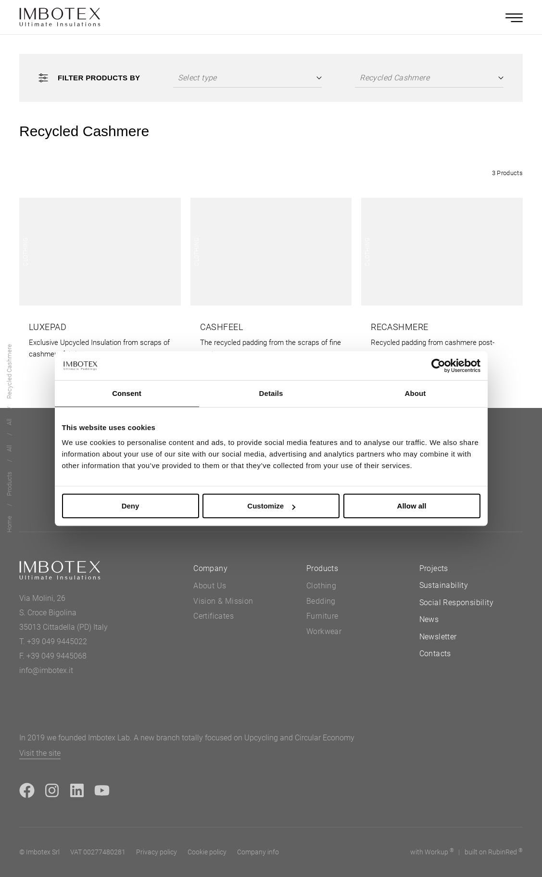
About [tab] (415, 393)
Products (9, 484)
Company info (258, 852)
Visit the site (40, 753)
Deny (130, 506)
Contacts (435, 653)
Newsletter (438, 636)
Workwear (323, 631)
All (9, 448)
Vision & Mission (223, 601)
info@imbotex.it (46, 670)
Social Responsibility (456, 602)
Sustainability (443, 585)
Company (210, 568)
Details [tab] (271, 393)
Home (9, 524)
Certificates (213, 616)
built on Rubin (494, 851)
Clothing (321, 585)
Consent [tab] (126, 393)
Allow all (412, 506)
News (429, 619)
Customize (271, 506)
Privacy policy (156, 852)
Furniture (322, 616)
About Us (209, 585)
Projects (433, 568)
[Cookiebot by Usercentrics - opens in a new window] (438, 365)
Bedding (321, 601)
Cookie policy (207, 852)
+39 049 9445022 (57, 641)
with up (432, 851)
